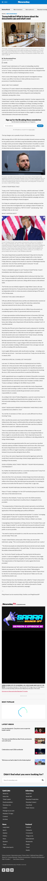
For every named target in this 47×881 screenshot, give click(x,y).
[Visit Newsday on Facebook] (3, 870)
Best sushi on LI (30, 9)
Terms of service (6, 855)
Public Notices (30, 808)
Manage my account (8, 810)
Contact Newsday (12, 857)
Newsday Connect (31, 802)
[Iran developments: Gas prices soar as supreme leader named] (23, 732)
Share (4, 62)
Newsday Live (7, 805)
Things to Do (29, 836)
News (4, 13)
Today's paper (7, 799)
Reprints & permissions (24, 857)
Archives (5, 819)
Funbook (28, 827)
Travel (27, 847)
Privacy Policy (25, 855)
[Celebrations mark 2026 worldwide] (23, 753)
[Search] (42, 780)
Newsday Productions (32, 799)
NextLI (28, 850)
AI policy (7, 859)
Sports (4, 830)
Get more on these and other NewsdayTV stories (15, 691)
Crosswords (29, 833)
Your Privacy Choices (18, 859)
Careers (5, 808)
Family (28, 844)
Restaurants (29, 841)
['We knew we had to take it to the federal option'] (23, 764)
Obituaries (29, 830)
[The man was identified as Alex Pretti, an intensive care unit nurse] (23, 743)
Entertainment (30, 838)
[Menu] (4, 2)
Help (3, 859)
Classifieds (29, 805)
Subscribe (5, 796)
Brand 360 (29, 796)
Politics (5, 836)
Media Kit (29, 793)
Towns (4, 844)
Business (5, 841)
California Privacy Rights (36, 855)
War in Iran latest (18, 9)
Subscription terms (16, 855)
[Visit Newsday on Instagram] (12, 870)
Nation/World (6, 9)
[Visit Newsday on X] (7, 870)
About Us (5, 793)
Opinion (5, 833)
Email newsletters (8, 802)
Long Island (6, 827)
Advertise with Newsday (37, 857)
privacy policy (32, 129)
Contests (5, 816)
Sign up (40, 125)
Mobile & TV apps (8, 813)
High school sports (8, 847)
